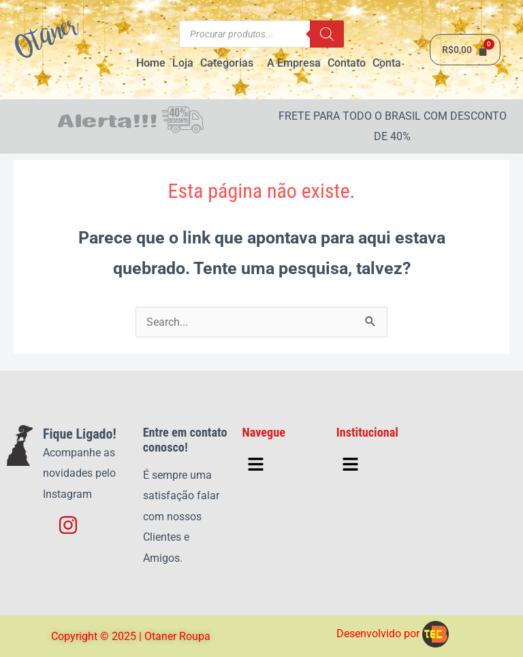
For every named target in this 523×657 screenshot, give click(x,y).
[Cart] (465, 49)
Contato (347, 62)
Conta (387, 62)
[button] (230, 63)
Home (150, 62)
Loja (182, 62)
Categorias (226, 62)
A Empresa (294, 62)
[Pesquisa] (327, 34)
